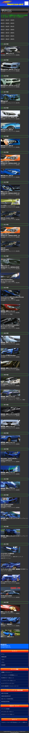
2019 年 (7, 20)
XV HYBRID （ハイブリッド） (8, 205)
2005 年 (2, 35)
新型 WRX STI (4, 101)
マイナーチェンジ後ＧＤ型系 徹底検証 (10, 569)
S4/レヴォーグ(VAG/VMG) (7, 698)
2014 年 (2, 26)
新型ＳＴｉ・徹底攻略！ (7, 624)
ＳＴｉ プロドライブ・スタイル (8, 581)
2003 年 (12, 35)
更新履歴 (3, 665)
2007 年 (7, 32)
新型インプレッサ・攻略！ (7, 611)
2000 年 (12, 39)
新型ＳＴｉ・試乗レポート (7, 636)
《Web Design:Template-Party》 (14, 732)
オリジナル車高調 (5, 708)
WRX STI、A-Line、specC (7, 218)
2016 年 (7, 23)
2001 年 (7, 39)
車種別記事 (3, 656)
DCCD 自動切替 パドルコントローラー (10, 686)
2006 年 (12, 32)
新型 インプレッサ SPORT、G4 (9, 117)
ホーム (2, 654)
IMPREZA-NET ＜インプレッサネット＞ (13, 731)
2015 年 (12, 23)
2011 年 (2, 29)
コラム (2, 662)
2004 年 (7, 35)
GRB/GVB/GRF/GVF (6, 696)
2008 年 (2, 32)
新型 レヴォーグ (10, 53)
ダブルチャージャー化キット (7, 714)
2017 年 (2, 23)
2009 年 (12, 29)
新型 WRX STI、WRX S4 (7, 129)
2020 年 (2, 20)
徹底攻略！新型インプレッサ (8, 472)
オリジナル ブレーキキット (7, 711)
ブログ (2, 659)
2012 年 (12, 26)
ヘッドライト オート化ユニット (8, 680)
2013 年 (7, 26)
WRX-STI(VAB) (4, 693)
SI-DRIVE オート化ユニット (7, 677)
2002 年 (2, 39)
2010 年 (7, 29)
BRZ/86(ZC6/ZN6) (5, 701)
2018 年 (12, 20)
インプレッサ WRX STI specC (8, 355)
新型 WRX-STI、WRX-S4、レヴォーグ (10, 69)
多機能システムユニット (6, 672)
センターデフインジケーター (7, 683)
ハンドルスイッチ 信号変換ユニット (9, 675)
